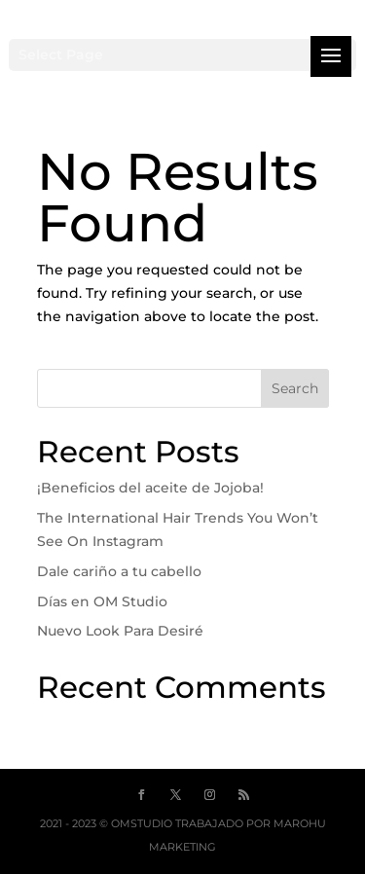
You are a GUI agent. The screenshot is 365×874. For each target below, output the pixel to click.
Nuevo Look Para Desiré (120, 630)
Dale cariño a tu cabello (119, 571)
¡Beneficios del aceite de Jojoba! (150, 487)
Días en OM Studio (102, 601)
